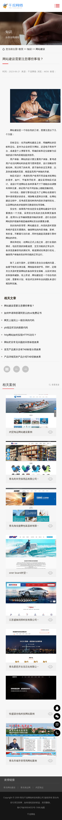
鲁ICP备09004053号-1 (27, 807)
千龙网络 (31, 814)
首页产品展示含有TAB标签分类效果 (22, 349)
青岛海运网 (25, 788)
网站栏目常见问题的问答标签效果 (21, 342)
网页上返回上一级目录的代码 (19, 320)
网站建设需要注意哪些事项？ (19, 305)
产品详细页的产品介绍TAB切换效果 (22, 356)
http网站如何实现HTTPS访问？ (20, 334)
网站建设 (40, 49)
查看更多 (56, 384)
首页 (21, 49)
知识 (29, 49)
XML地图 (41, 807)
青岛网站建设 (9, 788)
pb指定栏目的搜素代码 (16, 327)
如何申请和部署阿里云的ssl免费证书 (23, 312)
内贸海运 (39, 788)
